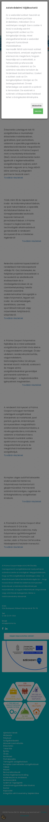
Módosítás (37, 105)
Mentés (38, 111)
